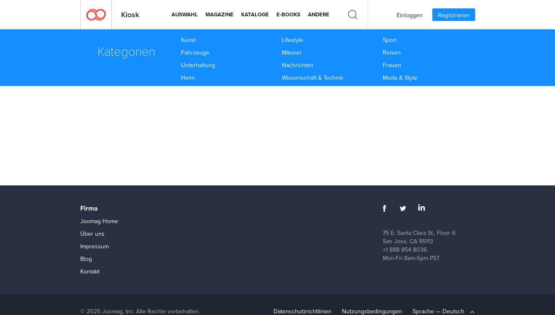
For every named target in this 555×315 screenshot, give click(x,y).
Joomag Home (99, 221)
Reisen (392, 52)
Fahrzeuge (195, 52)
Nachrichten (297, 65)
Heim (188, 77)
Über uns (92, 233)
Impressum (94, 246)
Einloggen (410, 15)
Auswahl (184, 14)
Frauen (392, 65)
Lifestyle (292, 40)
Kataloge (255, 14)
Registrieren (454, 15)
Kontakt (90, 271)
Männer (292, 52)
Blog (86, 259)
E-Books (288, 14)
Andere (318, 14)
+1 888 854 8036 (405, 249)
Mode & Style (400, 77)
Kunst (188, 40)
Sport (390, 40)
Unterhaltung (198, 65)
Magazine (219, 14)
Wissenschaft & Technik (312, 77)
